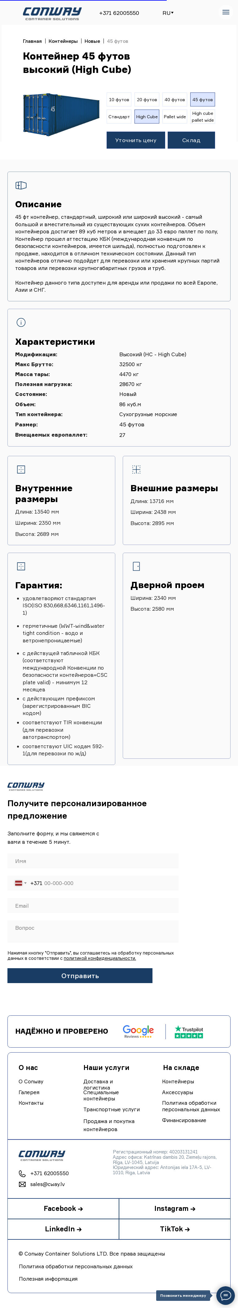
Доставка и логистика (98, 1084)
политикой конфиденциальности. (100, 958)
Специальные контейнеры (101, 1095)
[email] (92, 905)
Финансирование (184, 1120)
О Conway (31, 1081)
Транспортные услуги (111, 1109)
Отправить (80, 976)
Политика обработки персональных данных (191, 1105)
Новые (92, 41)
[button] (136, 140)
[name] (92, 860)
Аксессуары (177, 1092)
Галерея (29, 1092)
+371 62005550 (119, 12)
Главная (32, 41)
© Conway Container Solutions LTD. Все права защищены (92, 1253)
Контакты (31, 1102)
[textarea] (92, 931)
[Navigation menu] (226, 12)
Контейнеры (63, 41)
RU (166, 12)
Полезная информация (48, 1278)
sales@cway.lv (47, 1184)
